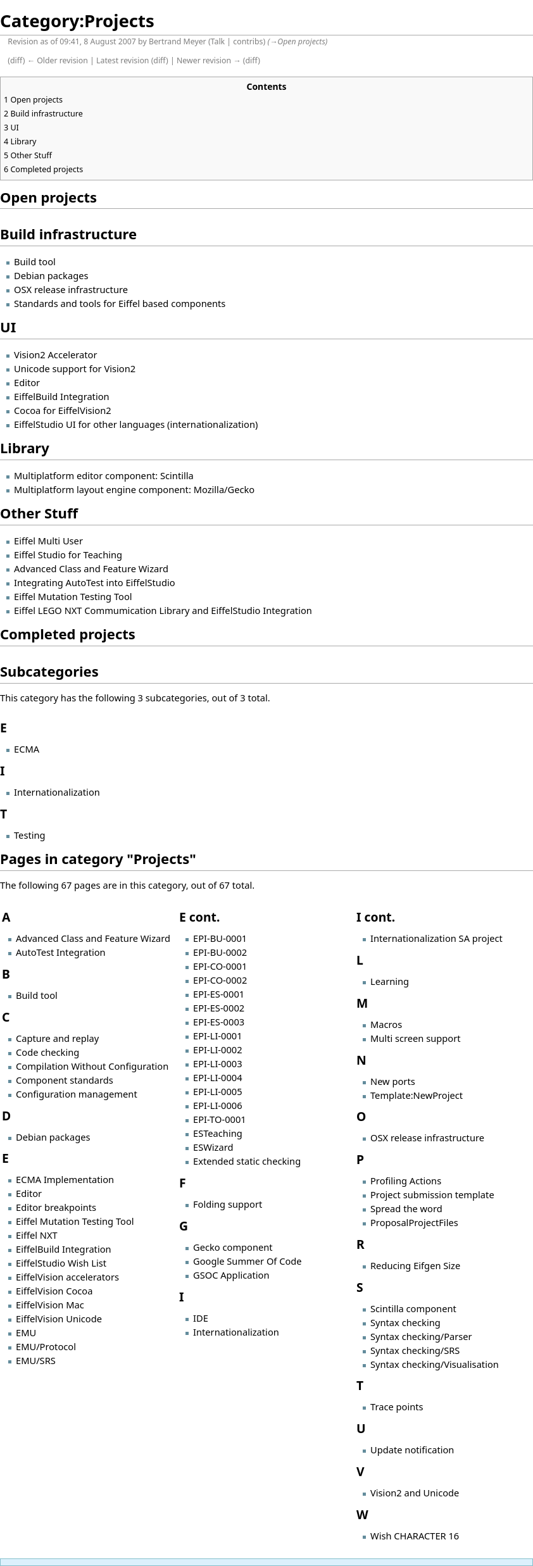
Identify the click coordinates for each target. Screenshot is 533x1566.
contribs (248, 41)
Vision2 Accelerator (55, 354)
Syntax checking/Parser (421, 1336)
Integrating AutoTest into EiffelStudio (94, 582)
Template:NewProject (416, 1095)
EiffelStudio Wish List (61, 1262)
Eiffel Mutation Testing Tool (73, 596)
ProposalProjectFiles (414, 1222)
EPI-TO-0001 (219, 1119)
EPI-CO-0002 (220, 980)
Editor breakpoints (56, 1207)
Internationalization (57, 792)
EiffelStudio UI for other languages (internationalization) (136, 424)
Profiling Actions (405, 1180)
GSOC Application (231, 1274)
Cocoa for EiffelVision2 (62, 410)
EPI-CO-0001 (220, 966)
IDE (200, 1318)
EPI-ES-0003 (218, 1021)
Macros (386, 1024)
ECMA (26, 748)
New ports (392, 1081)
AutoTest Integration (61, 952)
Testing (30, 835)
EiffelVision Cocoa (54, 1290)
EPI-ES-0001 (218, 993)
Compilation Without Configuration (92, 1066)
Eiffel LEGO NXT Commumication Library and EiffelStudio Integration (163, 610)
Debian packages (51, 275)
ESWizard (213, 1147)
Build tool (35, 261)
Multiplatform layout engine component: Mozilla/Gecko (134, 489)
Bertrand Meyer (177, 41)
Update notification (412, 1449)
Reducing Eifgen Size (415, 1265)
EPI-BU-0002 (220, 952)
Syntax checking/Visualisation (434, 1364)
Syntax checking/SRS (415, 1350)
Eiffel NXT (37, 1235)
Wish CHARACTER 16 (414, 1535)
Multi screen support (415, 1038)
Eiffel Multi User (48, 540)
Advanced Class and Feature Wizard (91, 568)
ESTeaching (217, 1133)
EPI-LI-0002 (217, 1049)
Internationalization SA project (436, 938)
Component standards (64, 1080)
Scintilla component (413, 1308)
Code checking (47, 1052)
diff (16, 60)
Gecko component (233, 1247)
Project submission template (432, 1194)
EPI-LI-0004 (217, 1077)
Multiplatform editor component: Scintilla (104, 475)
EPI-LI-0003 (217, 1063)
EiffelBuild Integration (62, 396)
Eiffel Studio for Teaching (68, 554)
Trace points (396, 1406)
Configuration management (76, 1093)
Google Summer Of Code (247, 1261)
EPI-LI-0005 (217, 1091)
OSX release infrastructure (71, 289)
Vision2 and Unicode (414, 1492)
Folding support (227, 1204)
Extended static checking (247, 1161)
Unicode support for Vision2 (74, 368)
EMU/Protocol (46, 1346)
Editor (27, 382)
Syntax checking (405, 1322)
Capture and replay (57, 1038)
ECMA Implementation (65, 1179)
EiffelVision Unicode (59, 1318)
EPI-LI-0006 (217, 1105)
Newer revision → (209, 60)
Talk (218, 41)
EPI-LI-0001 (217, 1035)
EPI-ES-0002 (218, 1007)
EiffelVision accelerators (67, 1276)
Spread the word (406, 1208)
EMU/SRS (36, 1360)
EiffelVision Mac (50, 1304)
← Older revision (57, 60)
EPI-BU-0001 (220, 938)
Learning (389, 981)
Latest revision (122, 60)
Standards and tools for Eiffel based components (119, 303)
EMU (26, 1332)
